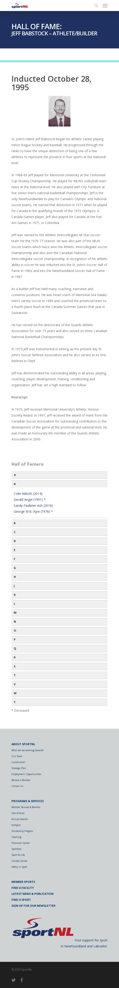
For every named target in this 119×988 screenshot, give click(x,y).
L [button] (14, 604)
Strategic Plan (18, 768)
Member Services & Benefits (25, 807)
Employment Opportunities (26, 774)
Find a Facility (22, 888)
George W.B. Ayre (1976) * (33, 511)
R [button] (15, 657)
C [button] (15, 532)
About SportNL (23, 744)
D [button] (15, 541)
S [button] (14, 666)
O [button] (15, 631)
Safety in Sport (19, 866)
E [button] (14, 550)
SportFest (16, 849)
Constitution (18, 762)
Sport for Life (18, 854)
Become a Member (20, 780)
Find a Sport (21, 900)
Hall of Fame (17, 813)
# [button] (15, 475)
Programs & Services (27, 801)
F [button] (14, 559)
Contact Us (17, 786)
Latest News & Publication (32, 894)
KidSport (16, 825)
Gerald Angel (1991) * (30, 499)
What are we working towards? (27, 750)
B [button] (15, 523)
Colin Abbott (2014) (28, 493)
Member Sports (23, 882)
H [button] (15, 577)
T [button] (15, 675)
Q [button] (15, 648)
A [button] (15, 484)
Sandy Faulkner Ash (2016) (33, 505)
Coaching (16, 837)
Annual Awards (19, 819)
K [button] (15, 595)
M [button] (15, 613)
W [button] (15, 693)
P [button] (15, 639)
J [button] (14, 586)
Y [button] (15, 702)
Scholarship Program (22, 831)
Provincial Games (20, 843)
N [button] (15, 622)
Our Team (16, 756)
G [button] (15, 568)
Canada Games (19, 860)
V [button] (15, 684)
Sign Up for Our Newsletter (33, 906)
